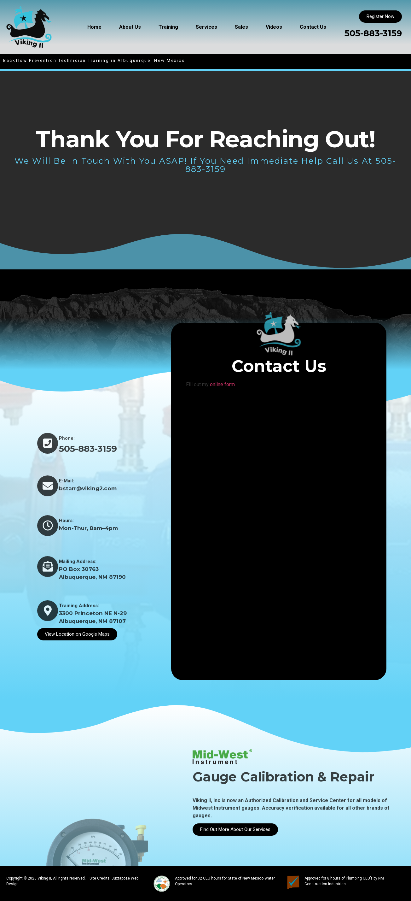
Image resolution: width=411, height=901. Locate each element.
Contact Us (313, 27)
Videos (274, 27)
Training (168, 27)
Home (94, 27)
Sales (241, 27)
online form (222, 384)
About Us (130, 27)
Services (206, 27)
